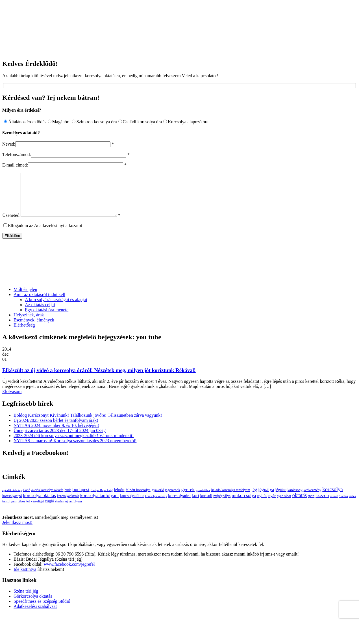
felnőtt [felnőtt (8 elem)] (119, 498)
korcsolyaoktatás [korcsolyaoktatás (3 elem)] (68, 504)
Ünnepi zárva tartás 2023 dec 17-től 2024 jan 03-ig (60, 439)
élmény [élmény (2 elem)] (59, 509)
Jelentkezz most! (17, 530)
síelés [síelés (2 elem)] (352, 504)
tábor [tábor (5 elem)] (21, 509)
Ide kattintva (25, 577)
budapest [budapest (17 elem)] (81, 498)
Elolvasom (11, 400)
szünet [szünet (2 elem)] (334, 504)
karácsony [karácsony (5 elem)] (295, 498)
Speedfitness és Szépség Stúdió (42, 609)
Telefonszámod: (16, 154)
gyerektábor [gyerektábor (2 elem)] (203, 498)
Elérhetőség (24, 333)
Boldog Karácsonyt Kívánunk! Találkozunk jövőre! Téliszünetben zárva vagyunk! (88, 423)
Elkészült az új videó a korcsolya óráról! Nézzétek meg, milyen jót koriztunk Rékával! (99, 379)
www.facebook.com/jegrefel (69, 572)
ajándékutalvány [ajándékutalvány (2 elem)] (12, 498)
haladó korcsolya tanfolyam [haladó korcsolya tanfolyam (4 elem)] (230, 498)
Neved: (8, 144)
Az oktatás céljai (40, 313)
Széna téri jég (26, 599)
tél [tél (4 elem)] (28, 510)
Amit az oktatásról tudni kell (39, 303)
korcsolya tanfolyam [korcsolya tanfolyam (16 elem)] (99, 504)
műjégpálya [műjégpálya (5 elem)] (221, 504)
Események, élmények (34, 328)
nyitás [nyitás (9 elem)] (262, 504)
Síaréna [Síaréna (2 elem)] (343, 504)
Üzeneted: (11, 223)
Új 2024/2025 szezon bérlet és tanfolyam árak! (56, 428)
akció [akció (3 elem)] (26, 498)
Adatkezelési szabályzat (35, 614)
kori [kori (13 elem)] (195, 504)
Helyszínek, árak (29, 323)
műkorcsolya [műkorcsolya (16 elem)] (244, 504)
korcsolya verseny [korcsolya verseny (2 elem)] (156, 504)
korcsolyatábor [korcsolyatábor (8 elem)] (132, 504)
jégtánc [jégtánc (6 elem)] (280, 498)
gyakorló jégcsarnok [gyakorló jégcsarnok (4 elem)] (166, 498)
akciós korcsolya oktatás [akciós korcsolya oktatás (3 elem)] (47, 498)
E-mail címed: (15, 165)
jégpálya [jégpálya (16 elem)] (266, 498)
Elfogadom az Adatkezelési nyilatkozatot (45, 234)
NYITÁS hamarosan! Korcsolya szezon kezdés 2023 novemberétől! (75, 449)
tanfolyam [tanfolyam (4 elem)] (9, 510)
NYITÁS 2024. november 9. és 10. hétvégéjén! (56, 433)
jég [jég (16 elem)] (254, 498)
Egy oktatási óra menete (46, 318)
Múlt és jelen (25, 297)
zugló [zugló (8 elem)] (49, 509)
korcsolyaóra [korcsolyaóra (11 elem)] (179, 504)
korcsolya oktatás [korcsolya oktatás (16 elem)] (39, 504)
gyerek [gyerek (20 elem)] (188, 498)
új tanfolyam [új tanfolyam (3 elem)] (73, 510)
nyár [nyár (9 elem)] (272, 504)
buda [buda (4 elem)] (67, 498)
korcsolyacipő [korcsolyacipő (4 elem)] (12, 504)
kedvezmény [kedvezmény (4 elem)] (312, 498)
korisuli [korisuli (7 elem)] (206, 504)
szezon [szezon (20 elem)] (322, 504)
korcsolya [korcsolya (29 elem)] (332, 498)
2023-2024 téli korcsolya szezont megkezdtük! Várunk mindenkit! (74, 444)
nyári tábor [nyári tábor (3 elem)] (284, 504)
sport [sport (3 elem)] (311, 504)
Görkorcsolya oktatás (33, 604)
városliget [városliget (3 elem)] (37, 510)
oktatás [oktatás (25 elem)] (299, 504)
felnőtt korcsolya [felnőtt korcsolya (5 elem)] (138, 498)
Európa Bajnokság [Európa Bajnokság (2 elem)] (102, 498)
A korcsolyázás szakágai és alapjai (56, 308)
